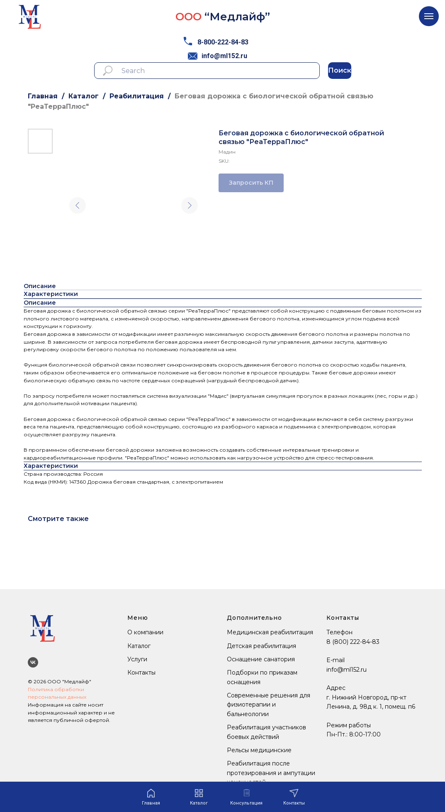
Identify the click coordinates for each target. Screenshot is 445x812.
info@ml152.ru (224, 56)
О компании (145, 632)
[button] (246, 797)
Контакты (141, 672)
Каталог (83, 96)
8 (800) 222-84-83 (352, 642)
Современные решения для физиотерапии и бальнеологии (268, 705)
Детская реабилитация (261, 646)
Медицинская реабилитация (270, 632)
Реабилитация (136, 96)
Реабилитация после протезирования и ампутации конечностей (271, 773)
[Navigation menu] (428, 16)
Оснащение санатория (261, 659)
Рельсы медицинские (259, 750)
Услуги (137, 659)
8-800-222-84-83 (222, 42)
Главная (43, 96)
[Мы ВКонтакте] (33, 662)
